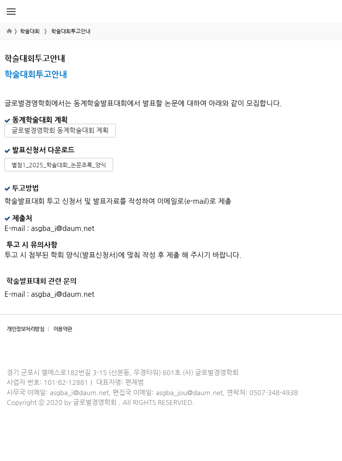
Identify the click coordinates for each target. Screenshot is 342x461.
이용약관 (62, 329)
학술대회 (30, 31)
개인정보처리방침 (25, 329)
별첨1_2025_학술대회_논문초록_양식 (59, 165)
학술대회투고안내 (70, 31)
